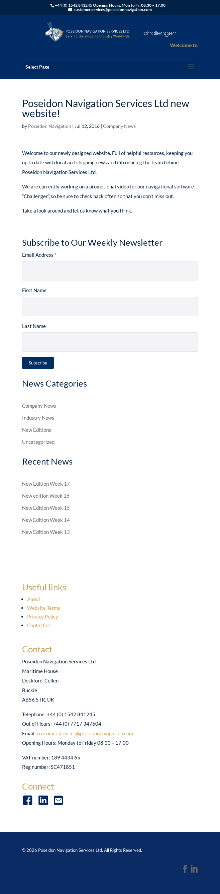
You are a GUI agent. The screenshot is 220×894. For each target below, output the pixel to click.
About (33, 599)
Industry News (38, 418)
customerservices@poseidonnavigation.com (85, 733)
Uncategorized (38, 442)
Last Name (34, 326)
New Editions (36, 430)
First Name (34, 290)
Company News (119, 126)
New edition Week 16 (46, 496)
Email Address (39, 255)
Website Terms (43, 608)
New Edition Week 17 (46, 484)
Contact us (39, 625)
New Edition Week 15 (46, 508)
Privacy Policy (42, 617)
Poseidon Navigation (49, 126)
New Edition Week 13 (46, 532)
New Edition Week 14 (46, 520)
